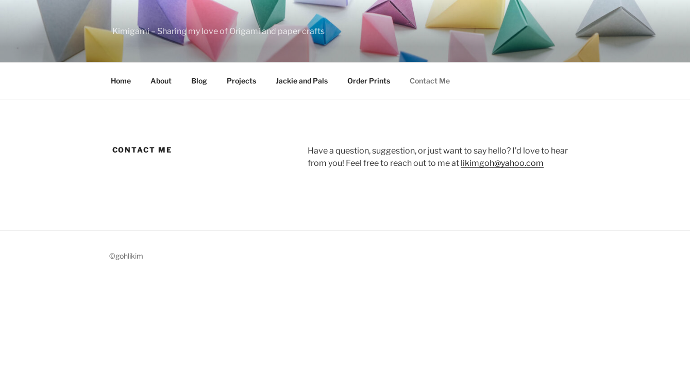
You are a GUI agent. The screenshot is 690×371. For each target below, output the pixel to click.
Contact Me (430, 80)
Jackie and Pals (302, 80)
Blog (199, 80)
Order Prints (368, 80)
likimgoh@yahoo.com (502, 163)
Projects (241, 80)
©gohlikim (126, 255)
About (161, 80)
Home (121, 80)
